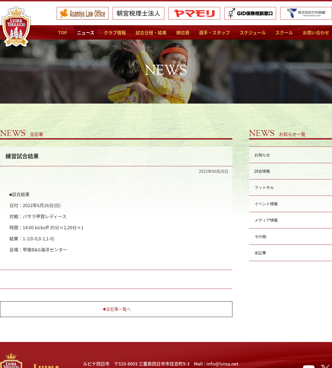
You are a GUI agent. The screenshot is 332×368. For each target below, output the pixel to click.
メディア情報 (266, 220)
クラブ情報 (115, 32)
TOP (62, 32)
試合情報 (262, 171)
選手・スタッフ (214, 32)
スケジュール (253, 32)
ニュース (85, 32)
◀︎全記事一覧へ (116, 309)
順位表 (183, 32)
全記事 (260, 252)
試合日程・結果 (151, 32)
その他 (260, 236)
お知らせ (262, 154)
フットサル (264, 187)
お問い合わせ (316, 32)
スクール (284, 32)
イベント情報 (266, 203)
